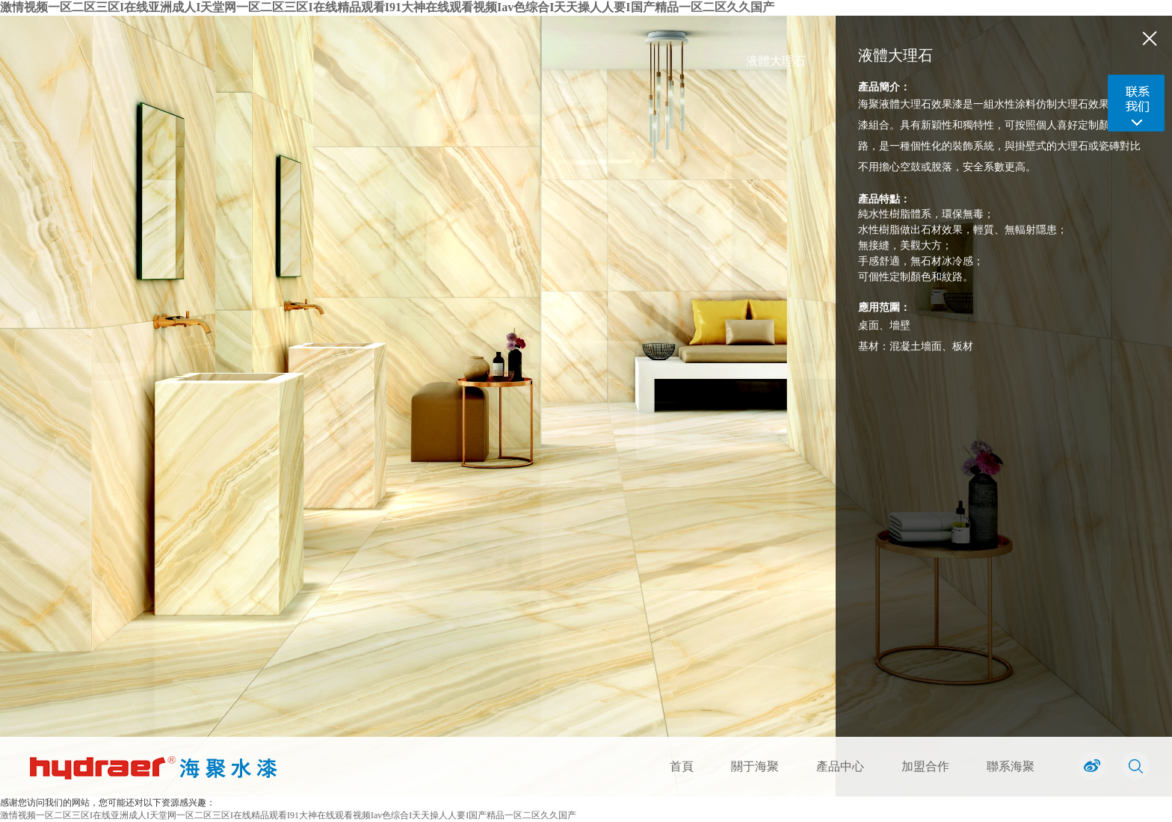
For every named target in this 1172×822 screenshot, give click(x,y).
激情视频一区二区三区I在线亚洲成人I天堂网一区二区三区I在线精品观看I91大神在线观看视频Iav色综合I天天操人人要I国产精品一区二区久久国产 (387, 7)
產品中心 (840, 766)
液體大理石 (776, 61)
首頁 (682, 766)
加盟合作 (925, 766)
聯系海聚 (1010, 766)
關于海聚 (755, 766)
